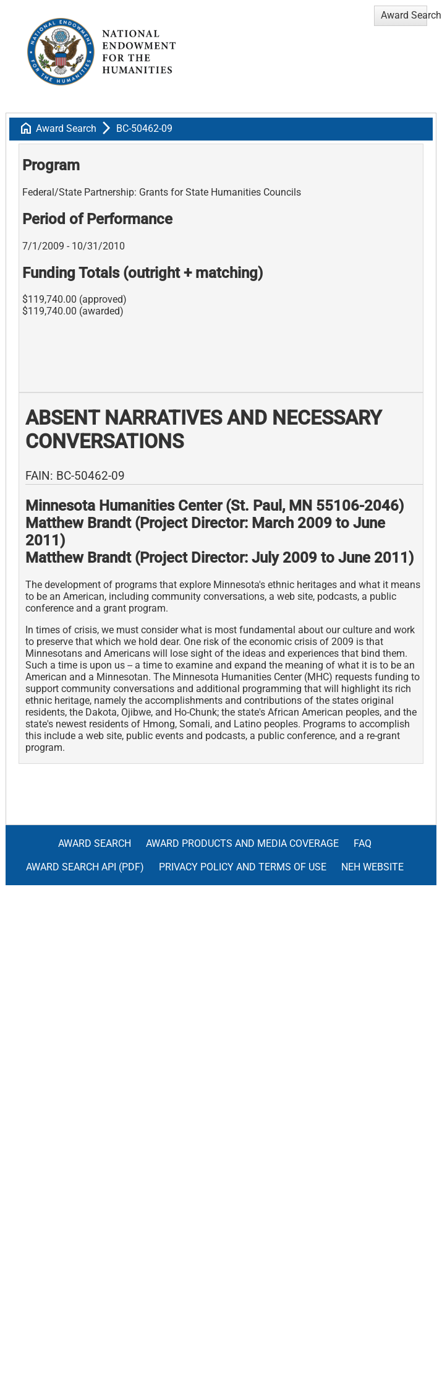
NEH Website (372, 867)
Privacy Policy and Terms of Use (242, 867)
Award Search (66, 128)
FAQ (363, 843)
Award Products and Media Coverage (242, 843)
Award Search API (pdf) (85, 867)
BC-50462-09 (144, 128)
